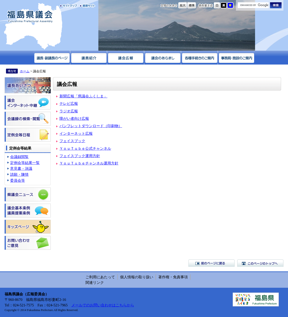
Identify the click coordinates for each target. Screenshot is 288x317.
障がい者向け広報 (74, 118)
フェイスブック (72, 141)
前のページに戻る (211, 263)
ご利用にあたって (100, 277)
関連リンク (94, 283)
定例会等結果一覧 (25, 163)
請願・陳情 (19, 174)
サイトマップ (69, 6)
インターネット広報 (76, 133)
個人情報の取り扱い (136, 277)
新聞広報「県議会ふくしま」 (83, 96)
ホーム (24, 71)
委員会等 (17, 180)
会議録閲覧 (19, 157)
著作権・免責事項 (173, 277)
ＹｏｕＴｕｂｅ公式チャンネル (85, 148)
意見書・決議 (21, 168)
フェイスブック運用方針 (79, 156)
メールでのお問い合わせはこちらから (102, 305)
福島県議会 (30, 16)
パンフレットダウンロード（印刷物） (90, 126)
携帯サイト (86, 6)
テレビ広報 (68, 104)
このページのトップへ (260, 263)
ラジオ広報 (68, 111)
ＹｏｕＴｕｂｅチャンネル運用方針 (88, 163)
